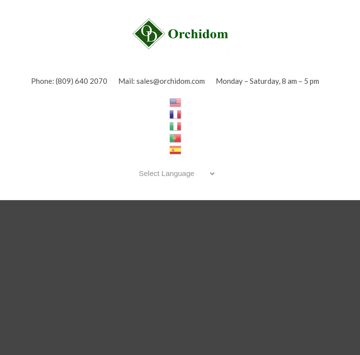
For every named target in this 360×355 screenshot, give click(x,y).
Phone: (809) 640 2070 (69, 80)
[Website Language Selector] (175, 173)
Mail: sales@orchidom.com (161, 80)
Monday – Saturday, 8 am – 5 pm (267, 80)
